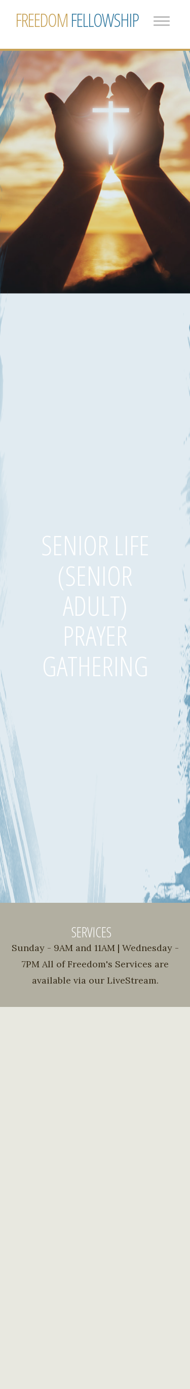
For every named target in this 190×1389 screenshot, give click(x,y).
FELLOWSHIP (76, 20)
